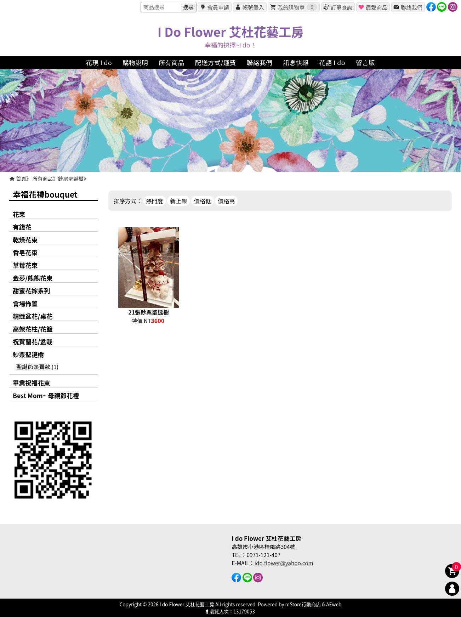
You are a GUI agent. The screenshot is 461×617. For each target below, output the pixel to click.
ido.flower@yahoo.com (284, 563)
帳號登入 (253, 7)
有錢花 (22, 226)
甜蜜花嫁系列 (31, 290)
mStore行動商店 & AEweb (313, 604)
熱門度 (154, 201)
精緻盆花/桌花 (32, 316)
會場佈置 (25, 303)
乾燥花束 (25, 239)
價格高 (226, 201)
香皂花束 (25, 252)
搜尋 (188, 7)
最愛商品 (376, 7)
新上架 (178, 201)
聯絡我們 (411, 7)
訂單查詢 (341, 7)
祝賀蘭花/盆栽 (32, 341)
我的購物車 (297, 7)
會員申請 (218, 7)
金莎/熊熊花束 (32, 277)
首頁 (21, 178)
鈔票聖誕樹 (71, 178)
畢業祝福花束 (31, 382)
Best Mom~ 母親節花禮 (46, 395)
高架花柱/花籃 (32, 328)
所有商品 (43, 178)
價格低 (202, 201)
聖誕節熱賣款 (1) (37, 366)
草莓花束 (25, 265)
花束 (19, 214)
